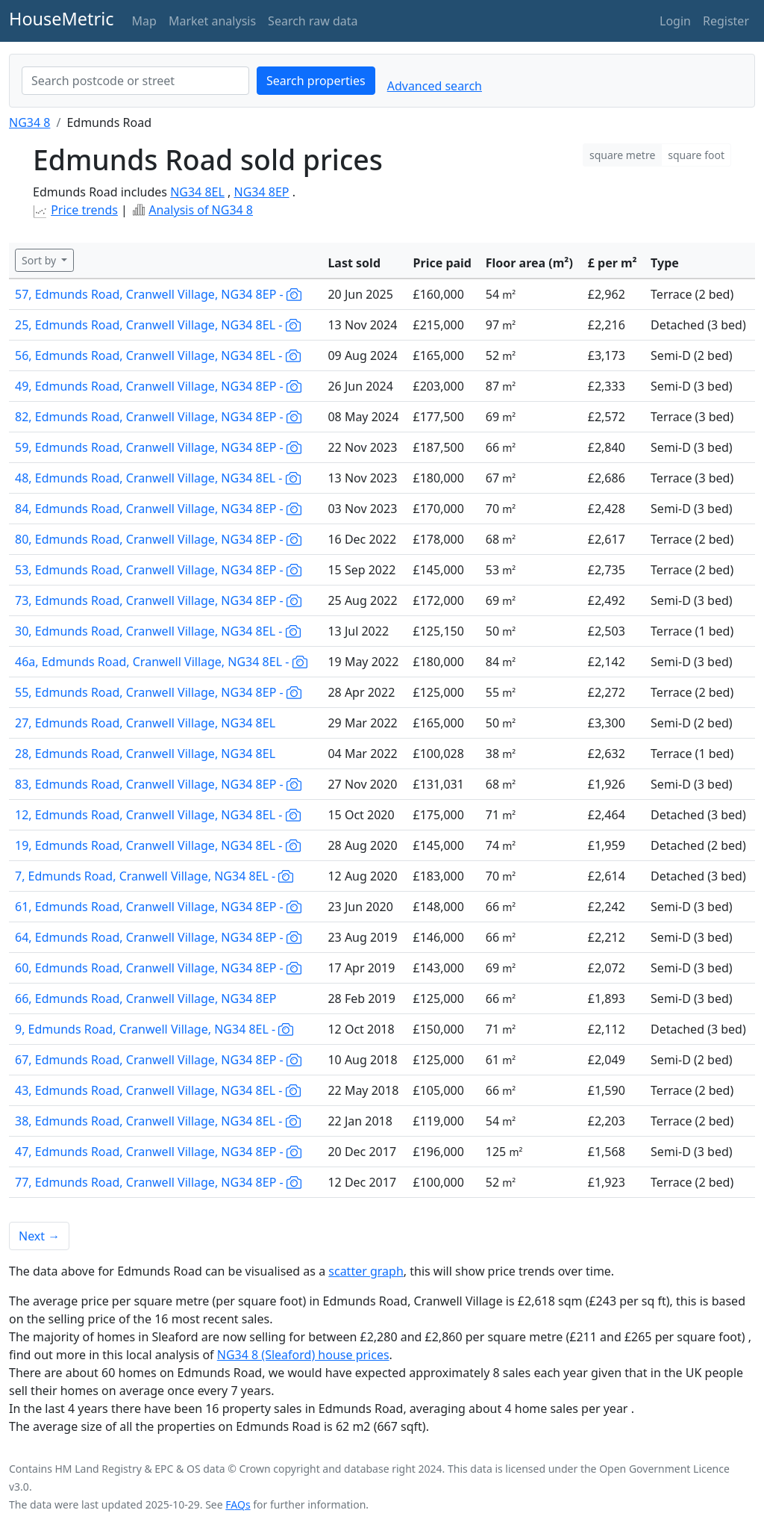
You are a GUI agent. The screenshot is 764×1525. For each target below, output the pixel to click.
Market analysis (212, 21)
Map (144, 21)
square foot (696, 155)
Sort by (40, 260)
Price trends (84, 210)
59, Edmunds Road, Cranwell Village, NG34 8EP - (158, 447)
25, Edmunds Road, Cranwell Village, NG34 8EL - (158, 325)
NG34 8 (29, 122)
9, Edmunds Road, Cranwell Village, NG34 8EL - (154, 1029)
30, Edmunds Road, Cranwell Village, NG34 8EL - (158, 631)
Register (726, 21)
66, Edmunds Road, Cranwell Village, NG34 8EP (145, 998)
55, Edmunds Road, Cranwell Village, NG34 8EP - (158, 692)
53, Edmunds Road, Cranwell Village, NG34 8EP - (158, 570)
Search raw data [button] (312, 21)
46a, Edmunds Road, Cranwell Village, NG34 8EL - (161, 661)
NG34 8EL (197, 192)
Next (39, 1236)
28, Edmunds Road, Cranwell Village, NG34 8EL (145, 753)
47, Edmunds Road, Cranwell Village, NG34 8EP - (158, 1151)
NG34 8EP (261, 192)
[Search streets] (135, 80)
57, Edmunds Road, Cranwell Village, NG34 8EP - (158, 294)
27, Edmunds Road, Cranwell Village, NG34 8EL (145, 723)
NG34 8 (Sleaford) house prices (303, 1355)
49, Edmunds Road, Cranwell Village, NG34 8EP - (158, 386)
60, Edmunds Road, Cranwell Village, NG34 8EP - (158, 968)
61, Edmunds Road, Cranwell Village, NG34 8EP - (158, 906)
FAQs (237, 1504)
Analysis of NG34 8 (200, 210)
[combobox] (135, 80)
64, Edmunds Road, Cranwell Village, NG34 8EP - (158, 937)
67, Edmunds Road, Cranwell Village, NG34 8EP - (158, 1060)
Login (675, 21)
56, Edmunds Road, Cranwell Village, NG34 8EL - (158, 355)
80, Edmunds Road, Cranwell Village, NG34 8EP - (158, 539)
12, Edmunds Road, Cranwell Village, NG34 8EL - (158, 815)
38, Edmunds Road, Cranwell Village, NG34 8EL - (158, 1121)
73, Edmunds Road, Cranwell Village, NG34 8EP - (158, 600)
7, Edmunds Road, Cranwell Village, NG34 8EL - (154, 876)
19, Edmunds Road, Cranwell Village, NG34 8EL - (158, 845)
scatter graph (366, 1271)
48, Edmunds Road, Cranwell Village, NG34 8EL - (158, 478)
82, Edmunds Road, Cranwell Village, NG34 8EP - (158, 417)
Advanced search (434, 86)
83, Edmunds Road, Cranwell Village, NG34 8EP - (158, 784)
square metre (622, 155)
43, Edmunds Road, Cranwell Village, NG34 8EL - (158, 1090)
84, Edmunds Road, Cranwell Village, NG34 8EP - (158, 508)
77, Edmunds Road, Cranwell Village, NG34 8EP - (158, 1182)
